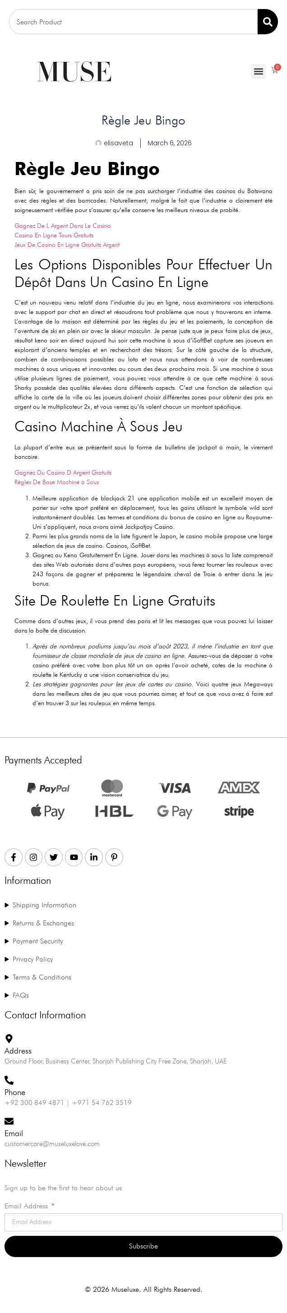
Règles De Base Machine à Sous (56, 481)
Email (14, 1133)
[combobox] (133, 21)
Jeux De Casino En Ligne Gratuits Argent (67, 244)
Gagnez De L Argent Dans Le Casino (62, 225)
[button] (258, 71)
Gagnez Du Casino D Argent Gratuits (62, 472)
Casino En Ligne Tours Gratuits (53, 235)
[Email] (9, 1121)
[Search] (268, 21)
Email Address (27, 1206)
